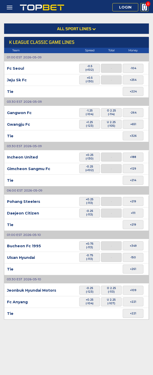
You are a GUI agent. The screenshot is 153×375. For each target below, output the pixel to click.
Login (125, 7)
